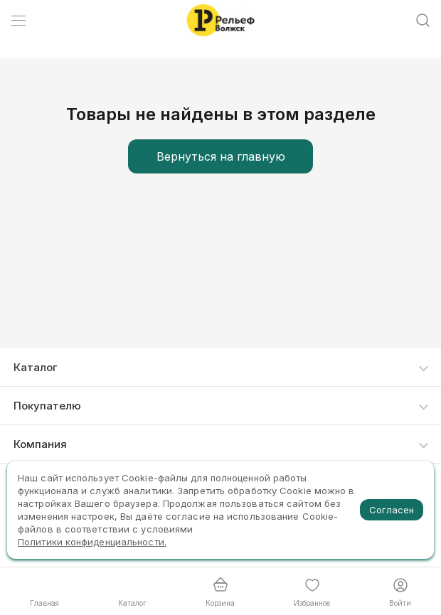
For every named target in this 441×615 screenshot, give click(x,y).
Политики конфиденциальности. (92, 541)
